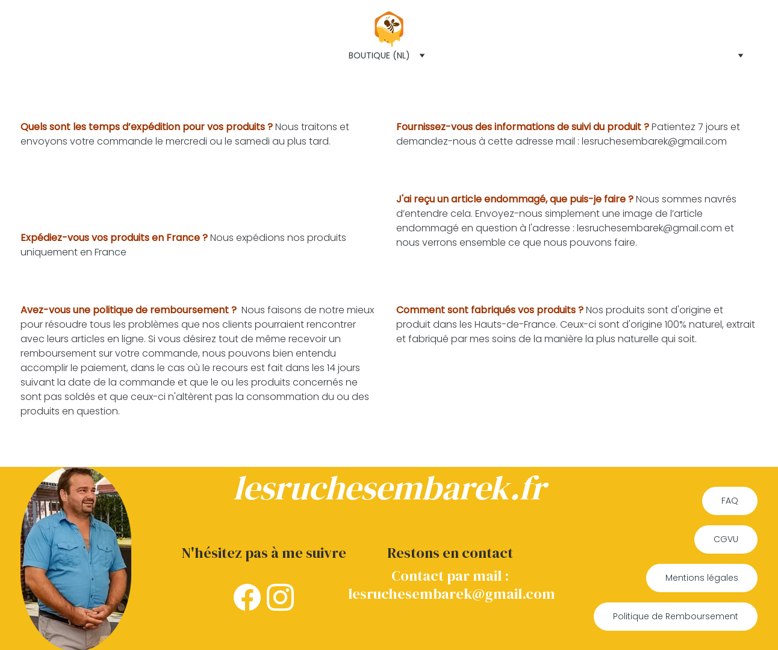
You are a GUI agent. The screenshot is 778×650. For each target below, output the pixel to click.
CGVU (726, 539)
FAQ (729, 501)
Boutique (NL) (379, 55)
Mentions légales (701, 578)
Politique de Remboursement (675, 616)
